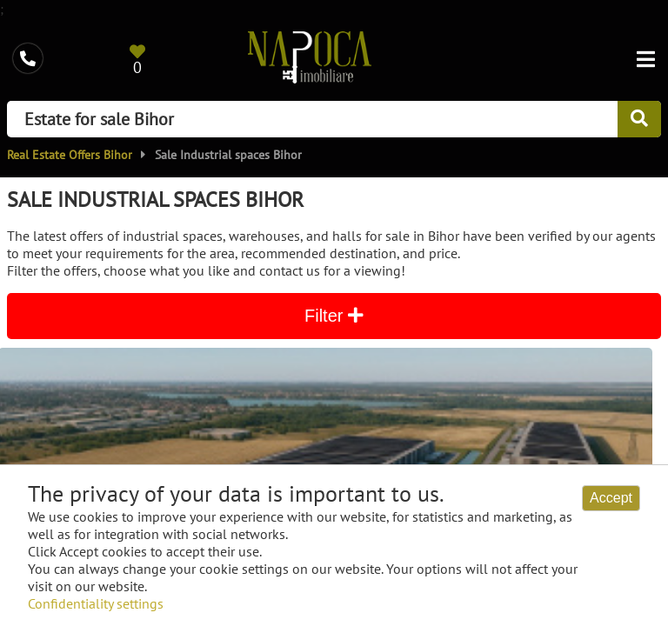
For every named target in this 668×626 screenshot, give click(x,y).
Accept (611, 497)
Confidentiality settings (96, 603)
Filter (334, 315)
